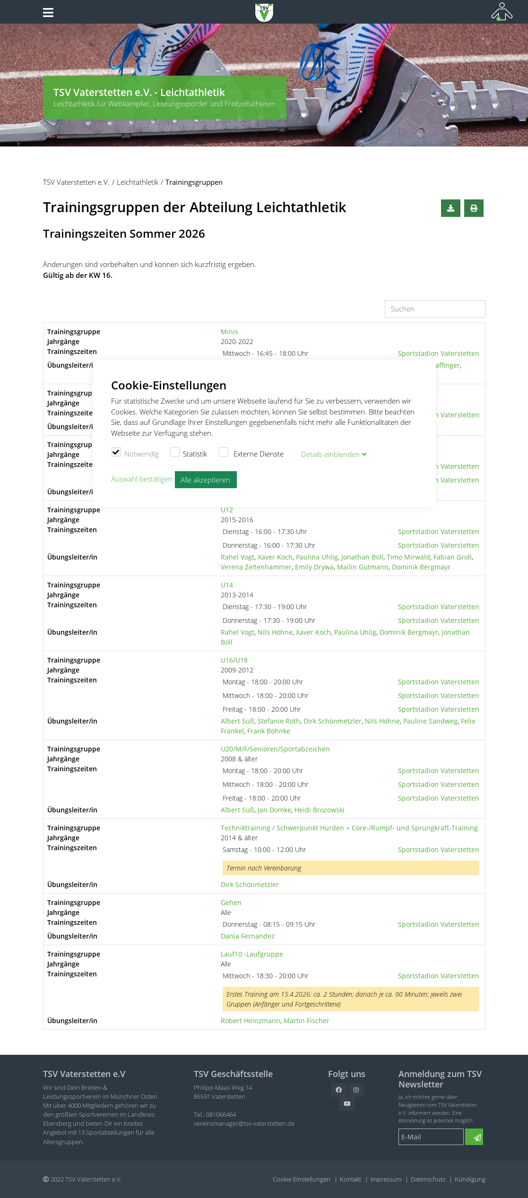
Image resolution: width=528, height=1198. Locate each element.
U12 (227, 509)
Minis (229, 331)
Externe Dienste (251, 452)
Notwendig (135, 452)
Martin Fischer (306, 1020)
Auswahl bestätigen (142, 478)
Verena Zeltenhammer (256, 566)
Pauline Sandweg (430, 720)
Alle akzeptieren (205, 479)
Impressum (386, 1179)
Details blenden (330, 454)
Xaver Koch (275, 556)
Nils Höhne (275, 632)
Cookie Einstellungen (301, 1179)
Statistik (189, 452)
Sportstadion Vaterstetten (438, 353)
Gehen (231, 902)
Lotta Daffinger (436, 365)
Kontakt (350, 1179)
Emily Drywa (314, 566)
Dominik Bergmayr (421, 566)
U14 (227, 584)
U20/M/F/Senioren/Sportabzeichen (275, 748)
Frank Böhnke (268, 730)
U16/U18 (234, 659)
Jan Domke (274, 809)
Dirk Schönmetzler (332, 720)
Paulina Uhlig (317, 556)
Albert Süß (237, 720)
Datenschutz (428, 1179)
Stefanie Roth (279, 720)
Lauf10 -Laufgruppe (252, 953)
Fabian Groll (452, 556)
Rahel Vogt (237, 556)
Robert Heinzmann (250, 1020)
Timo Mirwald (408, 556)
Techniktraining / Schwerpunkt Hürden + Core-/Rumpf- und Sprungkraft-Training (349, 827)
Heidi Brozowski (319, 809)
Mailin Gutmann (363, 566)
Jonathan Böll (362, 556)
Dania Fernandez (248, 935)
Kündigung (470, 1179)
